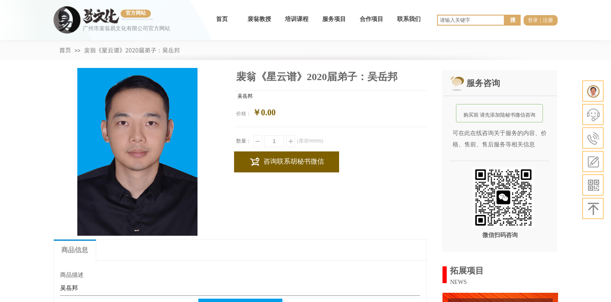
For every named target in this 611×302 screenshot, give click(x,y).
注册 (548, 20)
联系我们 (409, 19)
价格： (243, 114)
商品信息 (74, 249)
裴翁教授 (259, 19)
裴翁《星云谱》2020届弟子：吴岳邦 (132, 50)
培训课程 (296, 19)
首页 (222, 19)
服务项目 (334, 19)
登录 (533, 20)
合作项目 (371, 19)
